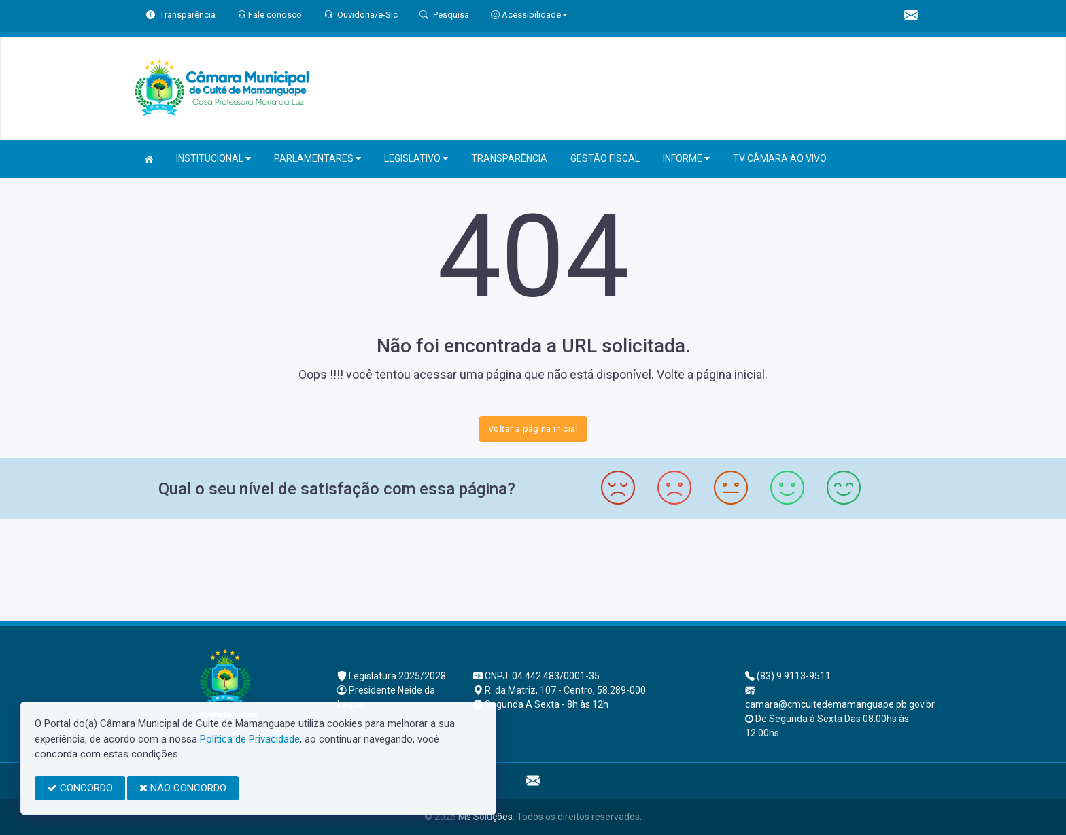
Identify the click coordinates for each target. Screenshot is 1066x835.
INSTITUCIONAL (213, 159)
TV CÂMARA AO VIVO (780, 158)
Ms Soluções (485, 816)
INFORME (686, 159)
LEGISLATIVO (416, 159)
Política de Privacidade (250, 739)
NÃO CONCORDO (182, 788)
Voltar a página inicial (533, 429)
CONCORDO (80, 788)
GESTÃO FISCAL (605, 158)
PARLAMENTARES (317, 159)
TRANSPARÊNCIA (509, 158)
